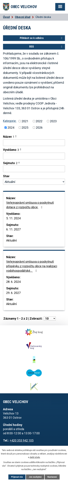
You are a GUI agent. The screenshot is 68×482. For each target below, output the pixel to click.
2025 (25, 127)
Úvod (6, 17)
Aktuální (11, 240)
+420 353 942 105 (21, 440)
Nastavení (52, 477)
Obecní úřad (22, 17)
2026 (39, 127)
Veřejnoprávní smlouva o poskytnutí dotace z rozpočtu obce (30, 205)
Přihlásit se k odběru (41, 38)
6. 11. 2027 (13, 229)
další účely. (35, 457)
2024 (11, 127)
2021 (25, 121)
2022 (39, 121)
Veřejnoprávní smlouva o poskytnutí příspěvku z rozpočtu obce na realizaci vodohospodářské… (31, 266)
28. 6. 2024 (13, 281)
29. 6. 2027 (13, 293)
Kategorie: (9, 121)
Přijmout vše (17, 477)
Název (8, 136)
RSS (46, 46)
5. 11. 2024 (13, 218)
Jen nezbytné (35, 477)
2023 (53, 121)
